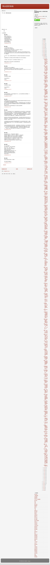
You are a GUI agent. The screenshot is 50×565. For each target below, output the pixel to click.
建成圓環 (35, 535)
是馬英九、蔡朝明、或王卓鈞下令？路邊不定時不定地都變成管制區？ (46, 352)
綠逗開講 (35, 556)
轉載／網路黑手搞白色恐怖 (46, 73)
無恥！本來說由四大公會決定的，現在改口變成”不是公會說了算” (46, 68)
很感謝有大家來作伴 (46, 465)
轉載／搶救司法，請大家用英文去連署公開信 (46, 269)
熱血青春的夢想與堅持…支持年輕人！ (46, 367)
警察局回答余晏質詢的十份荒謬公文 (46, 162)
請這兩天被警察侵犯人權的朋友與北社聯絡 (46, 413)
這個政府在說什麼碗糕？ (46, 251)
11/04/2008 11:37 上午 (7, 80)
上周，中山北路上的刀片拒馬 (46, 341)
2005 (44, 484)
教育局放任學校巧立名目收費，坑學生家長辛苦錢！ (46, 213)
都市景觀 (35, 511)
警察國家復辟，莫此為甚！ (46, 436)
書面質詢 (35, 526)
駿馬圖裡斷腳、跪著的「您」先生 (46, 371)
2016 (44, 44)
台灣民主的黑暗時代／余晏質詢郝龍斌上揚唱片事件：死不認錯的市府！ (46, 315)
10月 (45, 467)
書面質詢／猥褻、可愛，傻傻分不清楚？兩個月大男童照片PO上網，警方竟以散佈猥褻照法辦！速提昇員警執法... (46, 458)
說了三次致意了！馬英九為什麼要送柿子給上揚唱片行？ (46, 152)
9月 (44, 469)
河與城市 (35, 551)
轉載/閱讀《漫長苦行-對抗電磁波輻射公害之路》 (46, 86)
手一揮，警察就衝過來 (46, 423)
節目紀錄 (35, 494)
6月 (44, 473)
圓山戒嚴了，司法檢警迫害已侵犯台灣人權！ (46, 451)
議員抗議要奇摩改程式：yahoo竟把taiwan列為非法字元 (46, 295)
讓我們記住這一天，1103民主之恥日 (46, 433)
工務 (35, 509)
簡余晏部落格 (8, 6)
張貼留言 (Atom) (6, 171)
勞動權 (35, 555)
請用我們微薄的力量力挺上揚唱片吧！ (46, 375)
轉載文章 (35, 539)
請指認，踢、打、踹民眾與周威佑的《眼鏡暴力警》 (46, 157)
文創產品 (35, 546)
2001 (44, 487)
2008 (44, 55)
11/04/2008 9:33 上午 (7, 43)
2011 (44, 51)
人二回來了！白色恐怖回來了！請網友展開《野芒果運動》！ (46, 168)
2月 (44, 478)
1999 (44, 490)
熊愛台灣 (35, 534)
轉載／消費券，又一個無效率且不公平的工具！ (46, 193)
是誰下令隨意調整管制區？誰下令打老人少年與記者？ (46, 345)
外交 (35, 530)
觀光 (35, 533)
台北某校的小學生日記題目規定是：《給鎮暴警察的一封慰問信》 (46, 279)
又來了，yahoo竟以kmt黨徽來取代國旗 (46, 241)
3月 (44, 477)
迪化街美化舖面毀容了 (46, 100)
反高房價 (35, 553)
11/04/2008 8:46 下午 (7, 141)
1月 (44, 480)
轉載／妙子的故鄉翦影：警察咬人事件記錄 (46, 255)
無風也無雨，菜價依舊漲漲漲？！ (46, 182)
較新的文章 (4, 169)
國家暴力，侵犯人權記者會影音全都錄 (46, 109)
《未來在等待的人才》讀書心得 (46, 300)
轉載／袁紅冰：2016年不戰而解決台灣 (46, 331)
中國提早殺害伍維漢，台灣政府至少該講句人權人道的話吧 (46, 62)
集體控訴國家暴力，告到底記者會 (46, 126)
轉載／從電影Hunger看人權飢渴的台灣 (46, 273)
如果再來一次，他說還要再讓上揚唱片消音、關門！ (46, 290)
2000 (44, 488)
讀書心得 (35, 510)
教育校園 (35, 529)
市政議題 (35, 496)
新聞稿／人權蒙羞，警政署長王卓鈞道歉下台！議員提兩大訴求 (46, 428)
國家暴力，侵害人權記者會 (46, 130)
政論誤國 (35, 536)
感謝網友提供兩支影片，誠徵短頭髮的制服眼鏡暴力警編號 (46, 188)
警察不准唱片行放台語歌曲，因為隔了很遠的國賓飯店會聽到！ (46, 397)
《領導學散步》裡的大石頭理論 (46, 173)
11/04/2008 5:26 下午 (7, 129)
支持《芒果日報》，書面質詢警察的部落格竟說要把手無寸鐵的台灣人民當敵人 (46, 145)
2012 (44, 50)
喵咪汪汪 (35, 516)
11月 (45, 58)
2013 (44, 48)
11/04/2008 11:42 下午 (7, 162)
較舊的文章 (29, 169)
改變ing (35, 506)
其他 (35, 545)
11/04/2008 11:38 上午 (7, 89)
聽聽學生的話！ (45, 310)
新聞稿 (35, 513)
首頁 (17, 169)
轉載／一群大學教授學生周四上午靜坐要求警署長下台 (46, 386)
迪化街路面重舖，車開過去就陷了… (46, 81)
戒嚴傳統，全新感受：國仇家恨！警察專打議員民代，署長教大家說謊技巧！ (46, 226)
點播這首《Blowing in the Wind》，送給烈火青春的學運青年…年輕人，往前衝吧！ (46, 262)
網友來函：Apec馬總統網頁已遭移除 (46, 237)
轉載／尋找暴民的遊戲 (46, 97)
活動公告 (35, 514)
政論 (35, 501)
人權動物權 (36, 495)
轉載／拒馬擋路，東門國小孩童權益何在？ (46, 391)
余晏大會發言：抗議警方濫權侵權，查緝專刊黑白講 (46, 177)
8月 (44, 470)
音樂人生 (35, 521)
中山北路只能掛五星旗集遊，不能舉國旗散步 (46, 402)
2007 (44, 481)
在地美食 (35, 524)
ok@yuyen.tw (40, 16)
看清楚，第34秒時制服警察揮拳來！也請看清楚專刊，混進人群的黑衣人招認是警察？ (46, 200)
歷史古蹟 (35, 504)
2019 (44, 40)
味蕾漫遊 (35, 544)
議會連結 (35, 550)
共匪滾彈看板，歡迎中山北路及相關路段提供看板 (46, 440)
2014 (44, 47)
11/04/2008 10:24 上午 (7, 71)
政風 (35, 540)
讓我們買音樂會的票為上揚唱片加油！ (46, 358)
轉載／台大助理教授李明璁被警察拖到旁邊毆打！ (46, 362)
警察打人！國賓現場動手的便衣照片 (46, 381)
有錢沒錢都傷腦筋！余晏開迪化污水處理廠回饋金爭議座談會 (46, 92)
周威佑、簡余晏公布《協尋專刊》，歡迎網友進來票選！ (46, 104)
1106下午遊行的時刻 (46, 378)
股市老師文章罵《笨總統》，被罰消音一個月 (46, 285)
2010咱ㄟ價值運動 (37, 499)
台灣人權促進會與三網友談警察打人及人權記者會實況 (46, 407)
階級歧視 (35, 549)
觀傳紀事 (35, 531)
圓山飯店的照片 (45, 416)
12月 (45, 56)
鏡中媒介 (35, 500)
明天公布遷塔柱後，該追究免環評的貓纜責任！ (46, 77)
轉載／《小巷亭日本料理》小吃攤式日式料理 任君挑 (46, 113)
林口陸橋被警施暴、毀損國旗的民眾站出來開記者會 (46, 138)
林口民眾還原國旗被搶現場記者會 (46, 133)
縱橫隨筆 (35, 505)
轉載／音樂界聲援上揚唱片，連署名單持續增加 (46, 321)
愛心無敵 (35, 519)
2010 (44, 52)
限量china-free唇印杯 (46, 249)
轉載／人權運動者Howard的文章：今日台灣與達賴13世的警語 (46, 337)
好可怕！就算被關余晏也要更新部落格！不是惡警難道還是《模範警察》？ (46, 120)
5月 (44, 474)
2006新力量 (36, 525)
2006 (44, 483)
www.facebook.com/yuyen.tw (41, 18)
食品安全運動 (36, 520)
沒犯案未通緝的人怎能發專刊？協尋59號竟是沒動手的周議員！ (46, 208)
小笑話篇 (35, 541)
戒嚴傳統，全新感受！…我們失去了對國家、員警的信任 (46, 306)
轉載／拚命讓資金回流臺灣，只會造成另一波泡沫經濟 (46, 219)
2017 (44, 43)
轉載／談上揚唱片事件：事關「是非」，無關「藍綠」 (46, 326)
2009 (44, 54)
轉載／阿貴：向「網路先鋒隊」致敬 (46, 446)
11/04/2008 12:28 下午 (7, 96)
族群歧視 (35, 515)
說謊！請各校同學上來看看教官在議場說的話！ (46, 245)
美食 (35, 554)
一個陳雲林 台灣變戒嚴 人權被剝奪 (46, 419)
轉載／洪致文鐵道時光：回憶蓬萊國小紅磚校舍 (46, 233)
